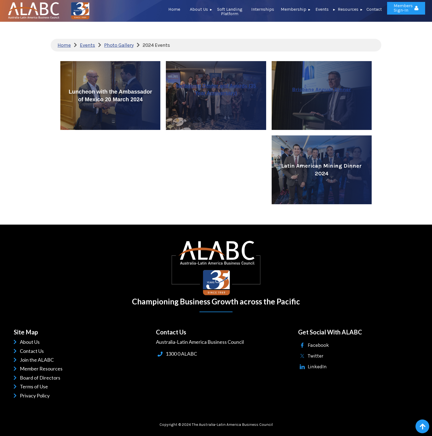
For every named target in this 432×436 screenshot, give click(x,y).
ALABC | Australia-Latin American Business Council (216, 268)
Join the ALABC (38, 360)
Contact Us (33, 351)
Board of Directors (41, 378)
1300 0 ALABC (181, 354)
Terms (27, 386)
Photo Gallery (119, 45)
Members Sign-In (403, 8)
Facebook (318, 345)
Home (64, 45)
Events (87, 45)
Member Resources (42, 369)
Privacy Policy (36, 396)
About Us (31, 342)
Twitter (315, 356)
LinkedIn (317, 367)
